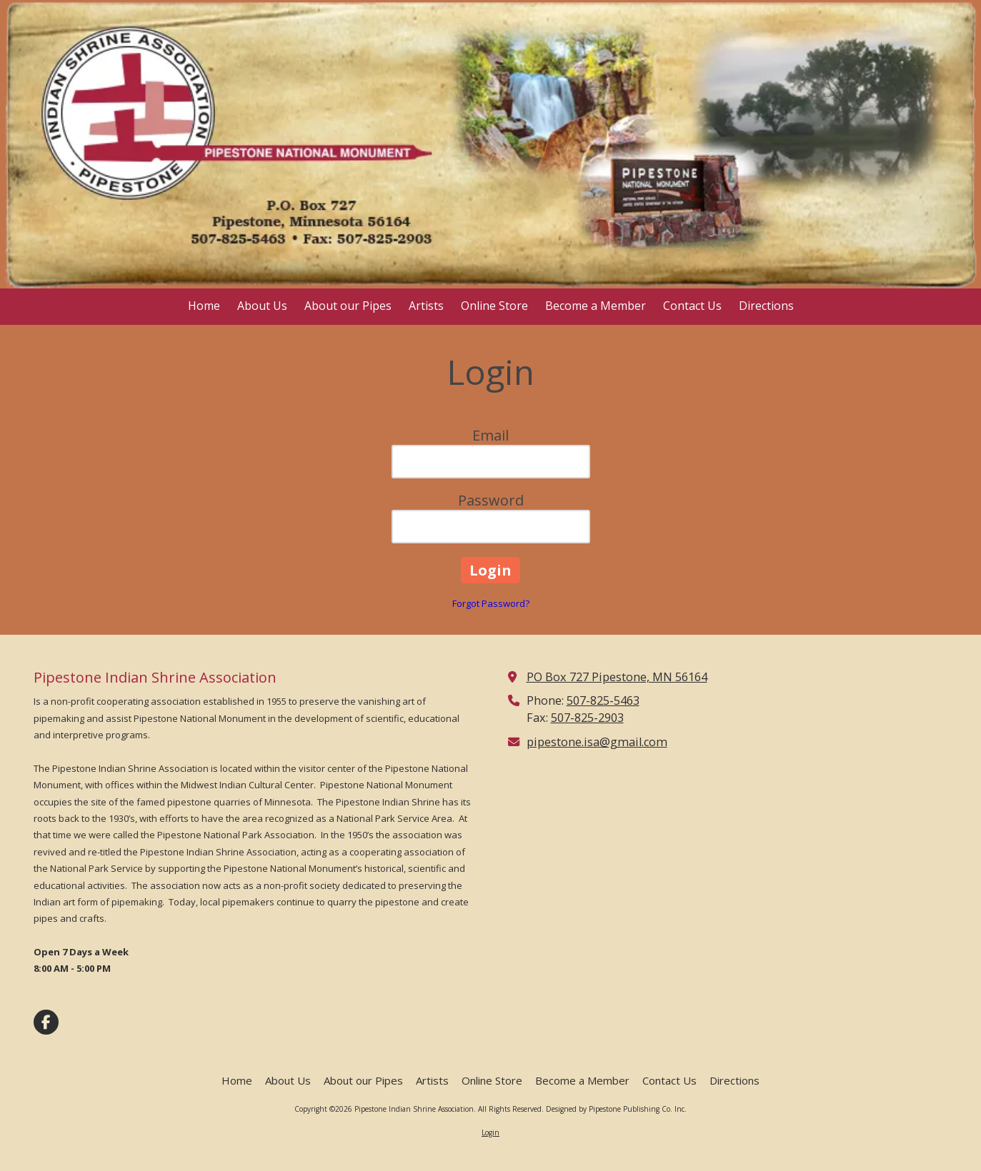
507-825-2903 (587, 717)
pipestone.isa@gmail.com (597, 742)
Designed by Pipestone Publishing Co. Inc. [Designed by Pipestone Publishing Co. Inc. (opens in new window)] (616, 1109)
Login (490, 1132)
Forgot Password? (490, 603)
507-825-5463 (603, 700)
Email (490, 435)
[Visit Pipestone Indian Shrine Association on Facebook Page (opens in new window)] (46, 1022)
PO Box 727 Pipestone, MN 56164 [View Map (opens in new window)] (617, 677)
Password (491, 500)
